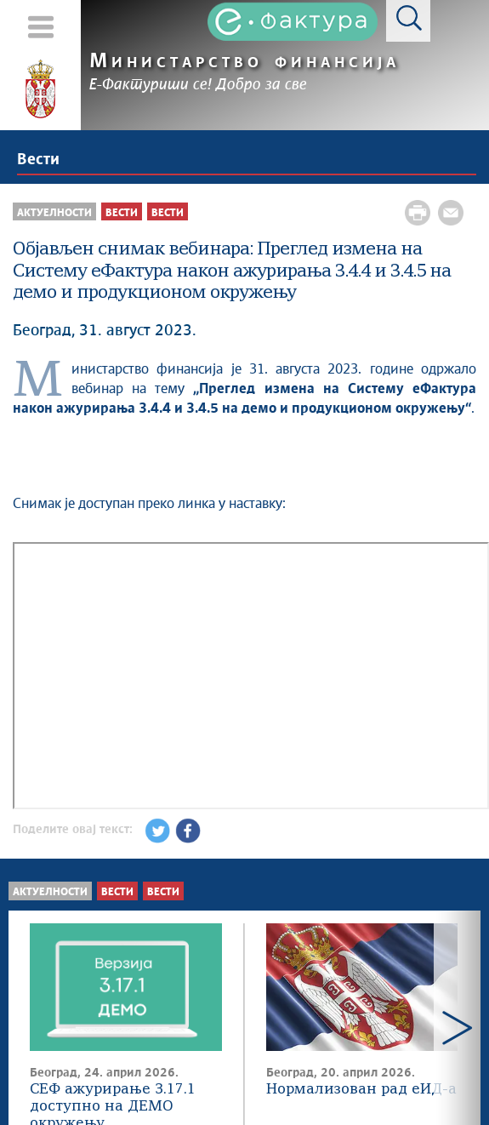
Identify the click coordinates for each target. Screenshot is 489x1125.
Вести (38, 160)
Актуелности (50, 892)
